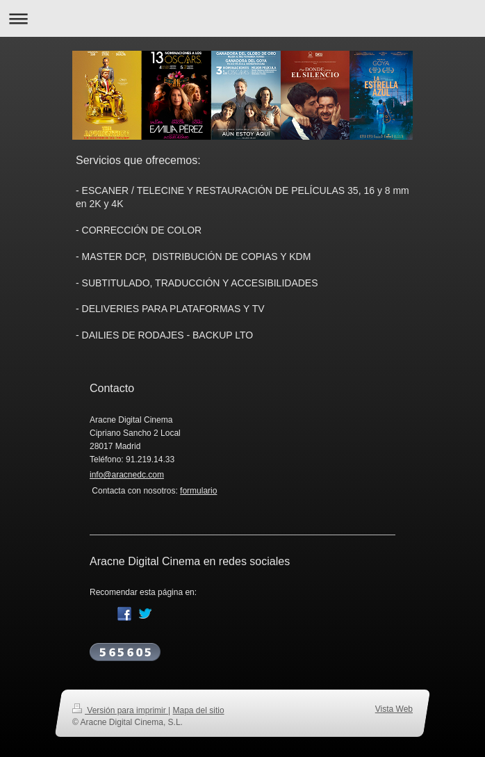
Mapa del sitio (198, 710)
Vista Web (394, 709)
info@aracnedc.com (127, 475)
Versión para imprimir (120, 710)
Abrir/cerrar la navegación (242, 18)
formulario (198, 491)
